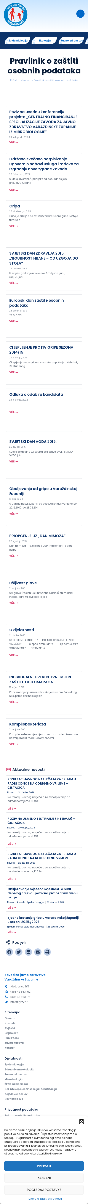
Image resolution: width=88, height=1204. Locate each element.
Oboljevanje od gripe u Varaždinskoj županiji (43, 491)
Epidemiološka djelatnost (21, 927)
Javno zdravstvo (16, 1074)
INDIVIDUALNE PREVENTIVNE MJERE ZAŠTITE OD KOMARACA (40, 680)
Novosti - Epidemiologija (30, 902)
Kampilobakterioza (27, 724)
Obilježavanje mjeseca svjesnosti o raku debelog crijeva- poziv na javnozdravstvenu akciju (43, 893)
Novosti (11, 792)
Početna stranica (21, 80)
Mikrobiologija (14, 1079)
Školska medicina (16, 1084)
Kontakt (10, 1048)
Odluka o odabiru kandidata (36, 394)
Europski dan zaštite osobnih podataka (36, 303)
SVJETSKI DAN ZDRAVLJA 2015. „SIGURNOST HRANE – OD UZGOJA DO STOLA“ (43, 258)
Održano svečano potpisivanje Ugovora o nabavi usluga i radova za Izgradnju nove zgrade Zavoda (44, 164)
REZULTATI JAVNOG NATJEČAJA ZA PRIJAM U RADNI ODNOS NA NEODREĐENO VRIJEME (42, 856)
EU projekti (11, 1033)
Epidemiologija (14, 1065)
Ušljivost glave (23, 583)
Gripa (14, 206)
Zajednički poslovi (16, 1094)
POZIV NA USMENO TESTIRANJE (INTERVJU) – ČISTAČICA (41, 820)
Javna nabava (14, 1043)
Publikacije (12, 1038)
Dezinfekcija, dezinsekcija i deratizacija (31, 1089)
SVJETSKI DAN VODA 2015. (32, 441)
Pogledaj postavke (44, 1189)
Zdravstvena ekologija (19, 1070)
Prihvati (44, 1166)
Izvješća (10, 1028)
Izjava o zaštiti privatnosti (45, 1199)
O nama (10, 1018)
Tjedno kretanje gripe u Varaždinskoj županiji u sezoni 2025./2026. (43, 920)
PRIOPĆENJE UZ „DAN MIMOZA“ (37, 535)
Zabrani (44, 1178)
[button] (81, 1122)
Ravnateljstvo (14, 1099)
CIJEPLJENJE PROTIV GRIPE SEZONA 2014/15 (41, 350)
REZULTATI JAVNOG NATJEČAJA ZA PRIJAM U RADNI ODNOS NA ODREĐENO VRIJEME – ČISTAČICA (42, 783)
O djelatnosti (21, 630)
